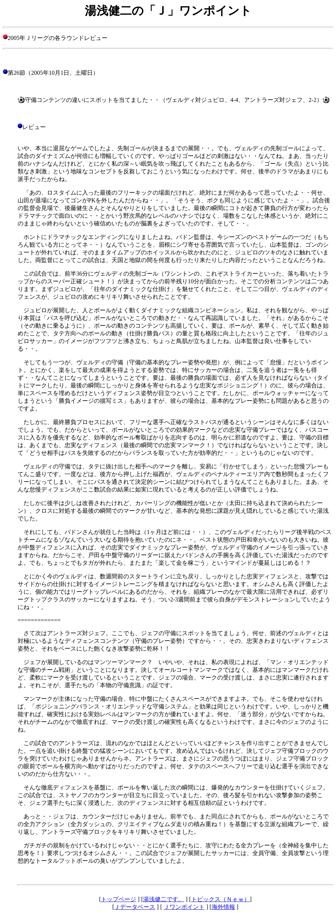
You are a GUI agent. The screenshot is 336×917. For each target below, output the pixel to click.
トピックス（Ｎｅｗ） (220, 899)
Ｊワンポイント (184, 907)
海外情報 (223, 907)
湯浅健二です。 (163, 899)
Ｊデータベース (134, 907)
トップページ (118, 899)
